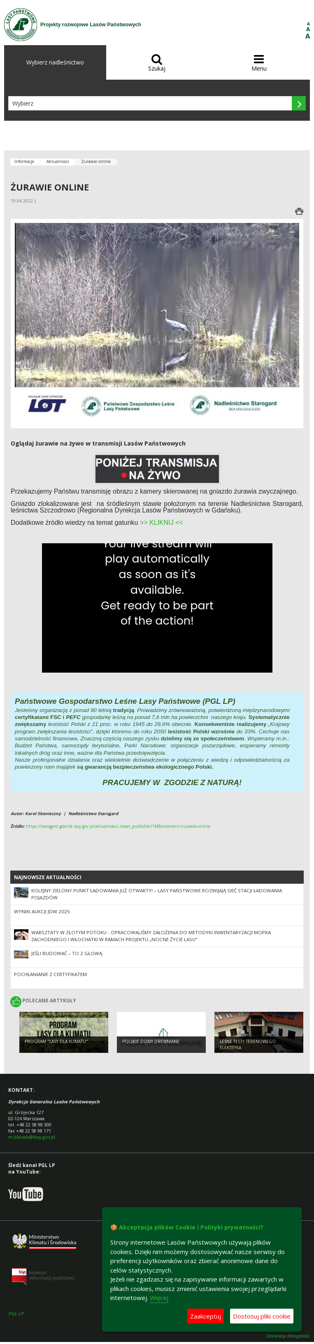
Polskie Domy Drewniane (150, 1041)
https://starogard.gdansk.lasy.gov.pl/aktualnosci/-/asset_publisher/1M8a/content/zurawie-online (118, 826)
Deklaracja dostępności (288, 1336)
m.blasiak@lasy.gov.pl (31, 1137)
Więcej (159, 1297)
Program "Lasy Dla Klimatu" (56, 1041)
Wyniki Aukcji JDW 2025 (42, 911)
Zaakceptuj (205, 1316)
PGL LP (15, 1313)
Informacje (24, 161)
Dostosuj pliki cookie (262, 1316)
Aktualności (58, 161)
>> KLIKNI (155, 522)
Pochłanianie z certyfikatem (50, 974)
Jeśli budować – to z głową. (67, 953)
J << (176, 522)
